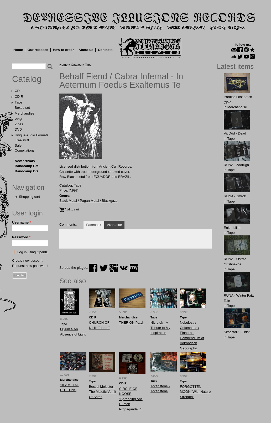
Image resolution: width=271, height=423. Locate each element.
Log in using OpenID (33, 252)
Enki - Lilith (232, 228)
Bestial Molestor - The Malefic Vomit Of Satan (102, 392)
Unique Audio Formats (32, 135)
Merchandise (24, 113)
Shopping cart (29, 197)
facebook (93, 268)
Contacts (105, 50)
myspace (134, 268)
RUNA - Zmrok (235, 196)
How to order (63, 50)
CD (17, 91)
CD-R (19, 97)
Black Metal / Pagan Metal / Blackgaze (88, 201)
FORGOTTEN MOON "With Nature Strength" (195, 392)
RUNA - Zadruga (236, 165)
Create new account (27, 260)
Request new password (30, 266)
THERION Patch (131, 322)
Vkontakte (114, 225)
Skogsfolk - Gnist (236, 332)
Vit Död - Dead (235, 133)
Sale (18, 145)
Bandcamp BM (26, 166)
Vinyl (18, 119)
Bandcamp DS (26, 171)
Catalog (26, 79)
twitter (103, 268)
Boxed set (22, 108)
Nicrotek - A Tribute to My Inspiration (160, 328)
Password (21, 237)
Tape (18, 102)
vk (123, 268)
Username (21, 222)
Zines (19, 124)
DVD (18, 129)
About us (86, 50)
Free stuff (22, 140)
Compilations (24, 150)
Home (18, 50)
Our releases (38, 50)
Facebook (93, 225)
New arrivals (25, 161)
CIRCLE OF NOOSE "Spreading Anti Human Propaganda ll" (131, 399)
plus (114, 268)
